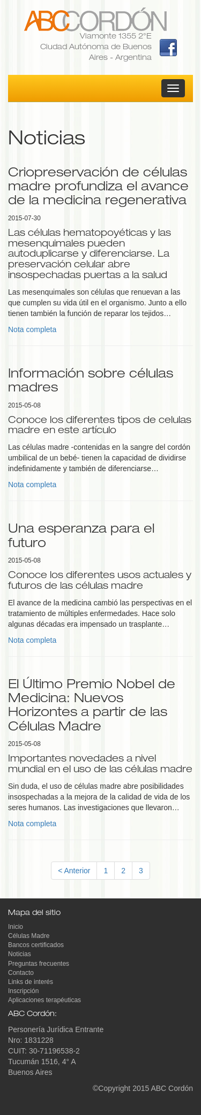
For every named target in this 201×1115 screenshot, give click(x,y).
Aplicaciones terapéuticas (44, 1000)
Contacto (21, 972)
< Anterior (74, 870)
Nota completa (32, 329)
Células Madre (28, 936)
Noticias (19, 954)
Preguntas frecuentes (38, 963)
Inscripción (23, 991)
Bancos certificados (36, 945)
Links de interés (30, 982)
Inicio (15, 927)
